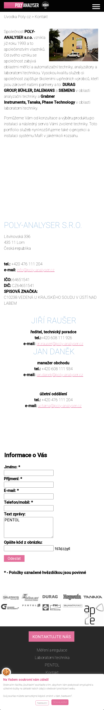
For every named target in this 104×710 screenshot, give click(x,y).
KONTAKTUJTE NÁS (51, 636)
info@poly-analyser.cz (36, 270)
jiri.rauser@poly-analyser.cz (59, 343)
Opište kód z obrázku (22, 542)
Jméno (10, 467)
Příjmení (11, 478)
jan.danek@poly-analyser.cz (59, 374)
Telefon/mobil (16, 502)
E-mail (9, 490)
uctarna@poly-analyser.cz (60, 405)
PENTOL (28, 527)
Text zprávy (14, 514)
